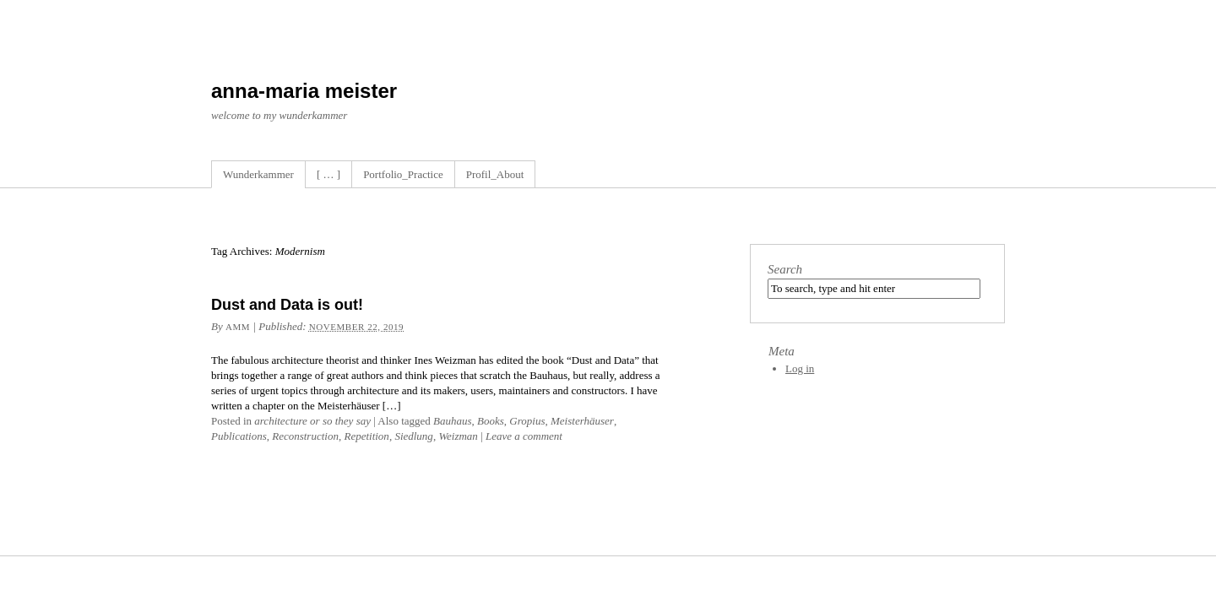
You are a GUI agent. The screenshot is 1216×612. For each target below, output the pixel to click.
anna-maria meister (304, 90)
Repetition (366, 436)
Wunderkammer (258, 174)
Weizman (457, 436)
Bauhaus (452, 420)
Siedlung (413, 436)
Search (785, 269)
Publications (239, 436)
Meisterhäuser (582, 420)
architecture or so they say (312, 420)
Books (490, 420)
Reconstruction (305, 436)
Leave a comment (524, 436)
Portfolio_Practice (403, 174)
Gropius (527, 420)
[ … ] (328, 174)
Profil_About (495, 174)
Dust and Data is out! (287, 304)
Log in (799, 368)
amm (237, 327)
